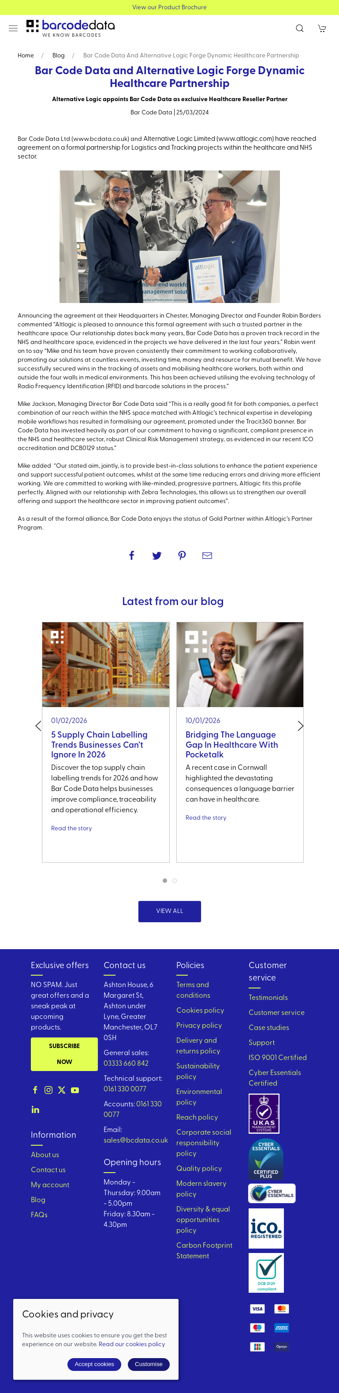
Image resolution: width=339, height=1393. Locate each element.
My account (50, 1185)
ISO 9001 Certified (278, 1058)
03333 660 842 (126, 1063)
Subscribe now (64, 1054)
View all (169, 911)
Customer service (277, 1013)
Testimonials (268, 998)
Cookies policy (200, 1010)
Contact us (48, 1170)
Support (262, 1043)
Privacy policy (199, 1026)
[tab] (165, 880)
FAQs (39, 1215)
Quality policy (199, 1169)
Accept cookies (94, 1364)
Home (26, 56)
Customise (149, 1364)
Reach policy (197, 1117)
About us (45, 1155)
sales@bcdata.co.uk (136, 1140)
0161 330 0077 (125, 1089)
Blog (58, 56)
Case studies (269, 1028)
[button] (13, 28)
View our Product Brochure (169, 8)
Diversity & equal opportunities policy (203, 1220)
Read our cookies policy (132, 1344)
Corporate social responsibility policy (203, 1143)
